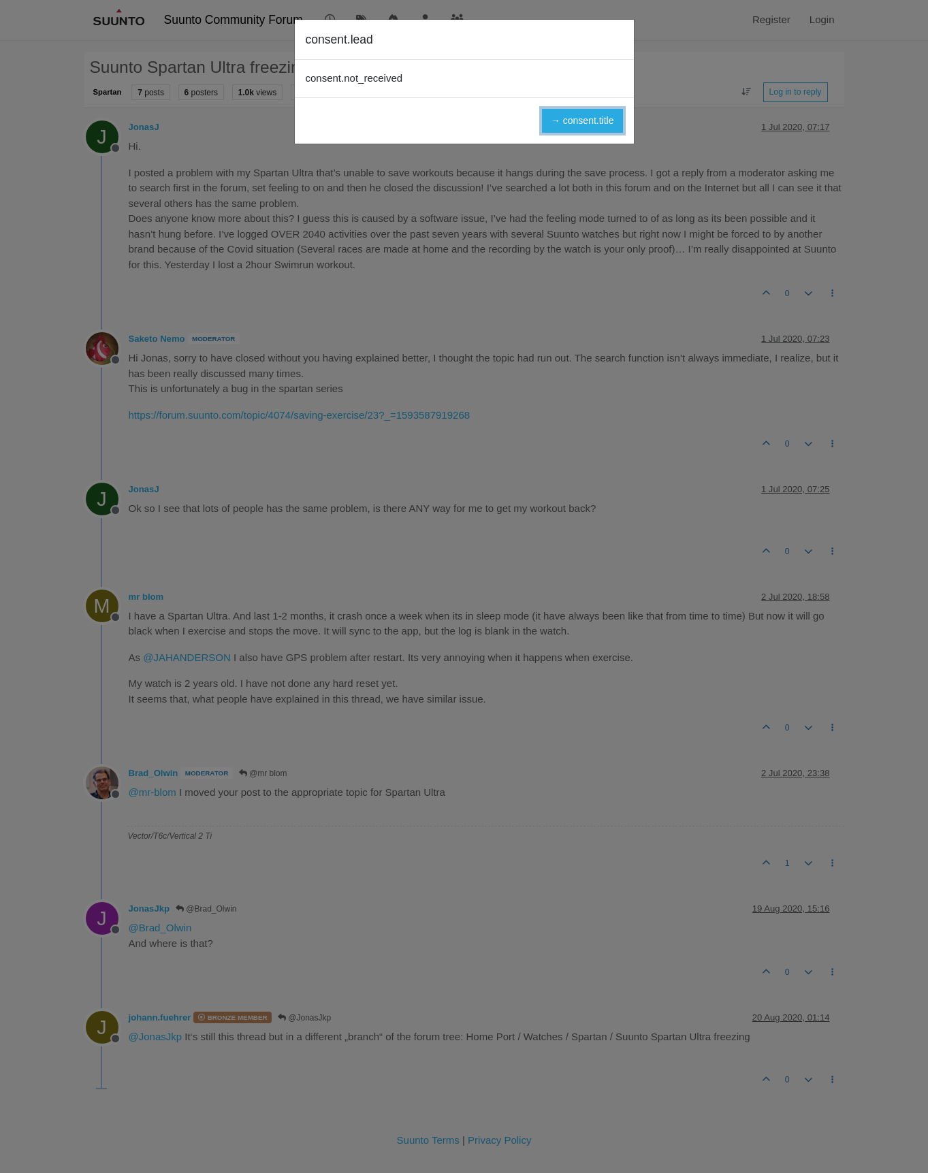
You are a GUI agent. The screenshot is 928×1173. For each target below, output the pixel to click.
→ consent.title (582, 120)
